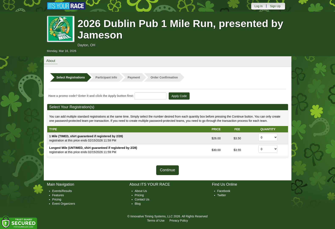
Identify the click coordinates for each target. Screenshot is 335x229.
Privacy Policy (179, 220)
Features (58, 195)
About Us (141, 191)
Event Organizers (63, 203)
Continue (167, 170)
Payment (134, 77)
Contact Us (142, 199)
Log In (258, 6)
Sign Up (275, 6)
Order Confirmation (164, 77)
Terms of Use (155, 220)
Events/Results (62, 191)
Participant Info (106, 77)
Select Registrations (71, 77)
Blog (138, 203)
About (52, 61)
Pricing (56, 199)
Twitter (221, 195)
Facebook (223, 191)
